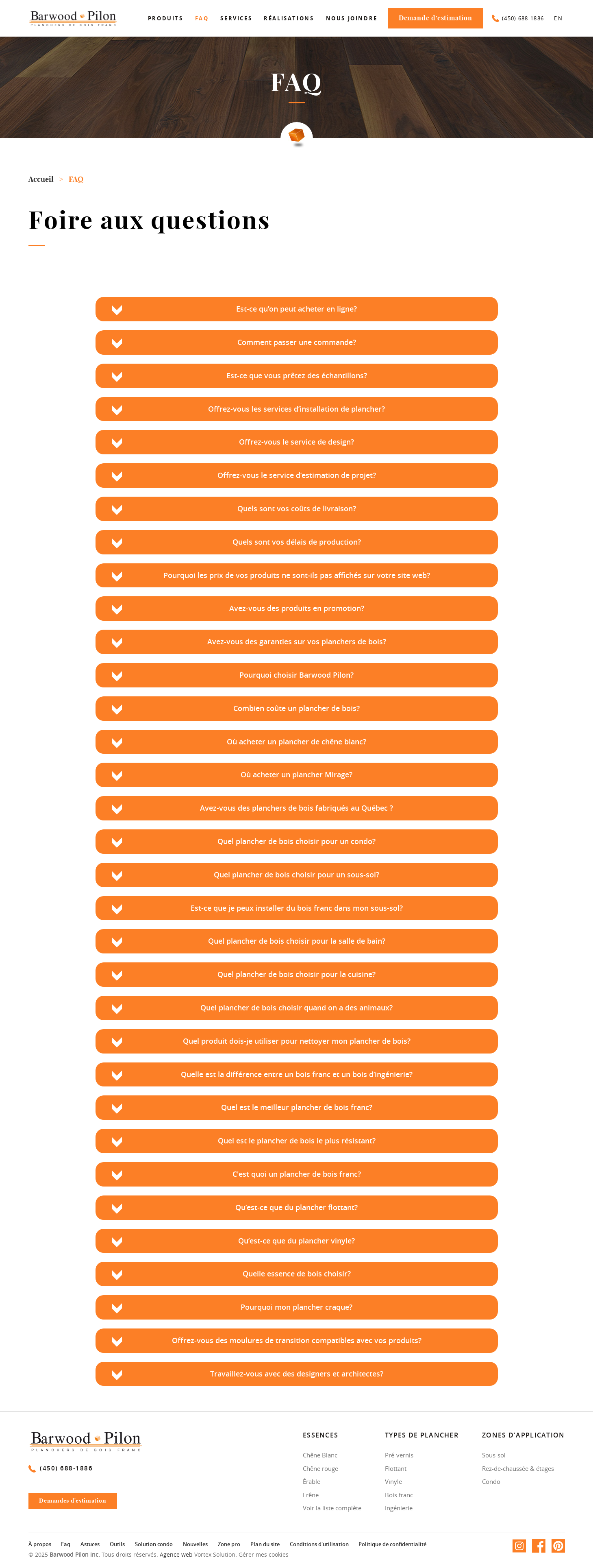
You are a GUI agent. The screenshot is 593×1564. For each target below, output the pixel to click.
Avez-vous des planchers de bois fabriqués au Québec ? (296, 808)
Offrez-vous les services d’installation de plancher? (296, 409)
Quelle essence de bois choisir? (297, 1274)
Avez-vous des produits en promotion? (296, 608)
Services (236, 18)
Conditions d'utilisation (319, 1545)
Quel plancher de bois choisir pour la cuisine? (296, 975)
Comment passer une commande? (296, 342)
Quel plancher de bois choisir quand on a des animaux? (296, 1008)
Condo (491, 1481)
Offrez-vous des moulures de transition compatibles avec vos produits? (296, 1341)
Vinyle (393, 1481)
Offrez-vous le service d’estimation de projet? (296, 475)
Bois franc (399, 1495)
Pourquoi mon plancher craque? (296, 1307)
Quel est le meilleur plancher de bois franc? (296, 1108)
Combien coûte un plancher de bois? (296, 709)
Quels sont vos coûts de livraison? (296, 509)
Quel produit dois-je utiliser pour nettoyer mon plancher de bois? (297, 1041)
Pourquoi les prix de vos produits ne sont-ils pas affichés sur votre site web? (296, 576)
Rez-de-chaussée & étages (518, 1468)
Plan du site (265, 1545)
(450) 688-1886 (518, 18)
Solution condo (154, 1545)
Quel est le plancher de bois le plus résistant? (297, 1141)
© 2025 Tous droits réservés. (93, 1555)
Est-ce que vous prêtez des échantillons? (296, 376)
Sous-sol (494, 1455)
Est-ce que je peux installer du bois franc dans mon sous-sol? (297, 908)
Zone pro (229, 1545)
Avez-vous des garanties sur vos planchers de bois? (296, 642)
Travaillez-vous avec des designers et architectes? (296, 1374)
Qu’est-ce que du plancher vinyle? (296, 1241)
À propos (39, 1545)
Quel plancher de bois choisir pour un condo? (296, 842)
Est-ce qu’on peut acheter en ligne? (296, 309)
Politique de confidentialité (392, 1545)
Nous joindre (352, 18)
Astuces (90, 1545)
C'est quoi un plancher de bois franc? (296, 1174)
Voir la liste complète (332, 1508)
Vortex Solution (214, 1555)
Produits (165, 18)
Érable (311, 1481)
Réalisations (289, 18)
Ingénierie (399, 1508)
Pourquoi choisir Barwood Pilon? (296, 675)
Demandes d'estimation (77, 1503)
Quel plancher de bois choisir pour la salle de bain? (296, 941)
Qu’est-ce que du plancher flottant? (296, 1208)
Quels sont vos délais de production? (296, 542)
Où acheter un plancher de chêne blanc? (296, 742)
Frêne (311, 1495)
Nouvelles (195, 1545)
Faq (202, 18)
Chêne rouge (320, 1468)
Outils (117, 1545)
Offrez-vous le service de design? (296, 442)
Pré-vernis (399, 1455)
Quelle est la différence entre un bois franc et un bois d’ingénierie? (297, 1075)
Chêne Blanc (320, 1455)
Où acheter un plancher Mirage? (296, 775)
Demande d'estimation (435, 18)
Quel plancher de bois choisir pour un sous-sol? (296, 875)
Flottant (395, 1468)
